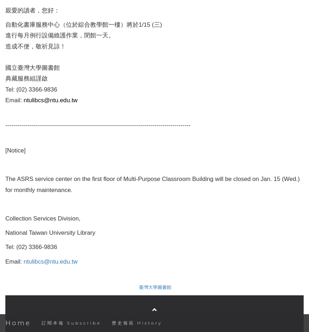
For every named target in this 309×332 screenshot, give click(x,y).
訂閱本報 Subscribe (71, 323)
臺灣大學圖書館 (155, 287)
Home (18, 323)
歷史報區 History (137, 323)
